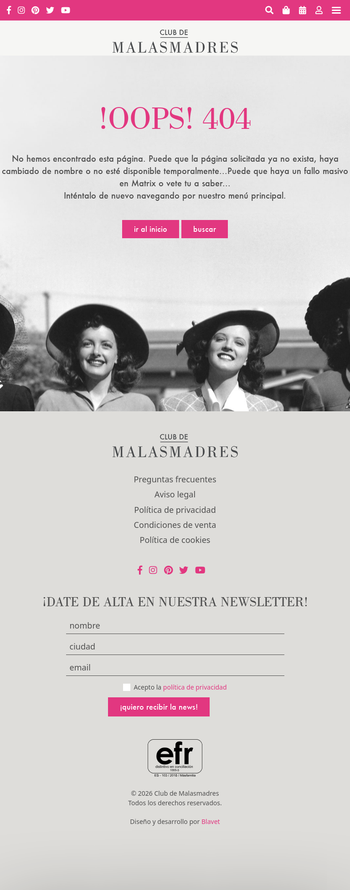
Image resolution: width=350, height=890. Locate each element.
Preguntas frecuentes (175, 479)
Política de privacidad (175, 509)
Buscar (204, 229)
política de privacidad (195, 687)
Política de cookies (175, 539)
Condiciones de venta (175, 524)
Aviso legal (175, 494)
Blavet (210, 821)
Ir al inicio (150, 229)
